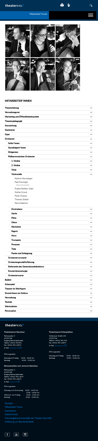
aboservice (13, 382)
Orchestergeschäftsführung (21, 262)
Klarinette (16, 227)
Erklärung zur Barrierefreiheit (19, 422)
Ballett (8, 280)
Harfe (14, 214)
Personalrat (10, 311)
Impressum (10, 411)
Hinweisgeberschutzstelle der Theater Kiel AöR (28, 418)
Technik (8, 302)
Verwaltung (10, 298)
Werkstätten (11, 307)
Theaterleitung (12, 108)
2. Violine (15, 165)
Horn (13, 236)
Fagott (14, 231)
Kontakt (9, 403)
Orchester (10, 139)
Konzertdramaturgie (17, 271)
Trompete (16, 240)
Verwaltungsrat (12, 112)
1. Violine (15, 161)
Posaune (15, 245)
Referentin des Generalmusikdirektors (26, 267)
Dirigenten (13, 152)
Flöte (13, 218)
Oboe (14, 222)
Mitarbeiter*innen (18, 101)
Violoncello (16, 174)
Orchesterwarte (16, 276)
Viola (13, 170)
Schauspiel (10, 284)
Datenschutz (11, 414)
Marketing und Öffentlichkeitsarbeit (22, 117)
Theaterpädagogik (13, 121)
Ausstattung (10, 126)
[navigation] (72, 15)
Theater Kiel (14, 5)
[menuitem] (49, 403)
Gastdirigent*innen (17, 148)
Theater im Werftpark (15, 289)
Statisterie (10, 130)
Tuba (13, 249)
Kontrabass (16, 209)
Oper (7, 135)
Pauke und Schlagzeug (21, 253)
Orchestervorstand (17, 258)
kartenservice (14, 348)
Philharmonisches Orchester (21, 157)
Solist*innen (13, 143)
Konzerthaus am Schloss (16, 293)
